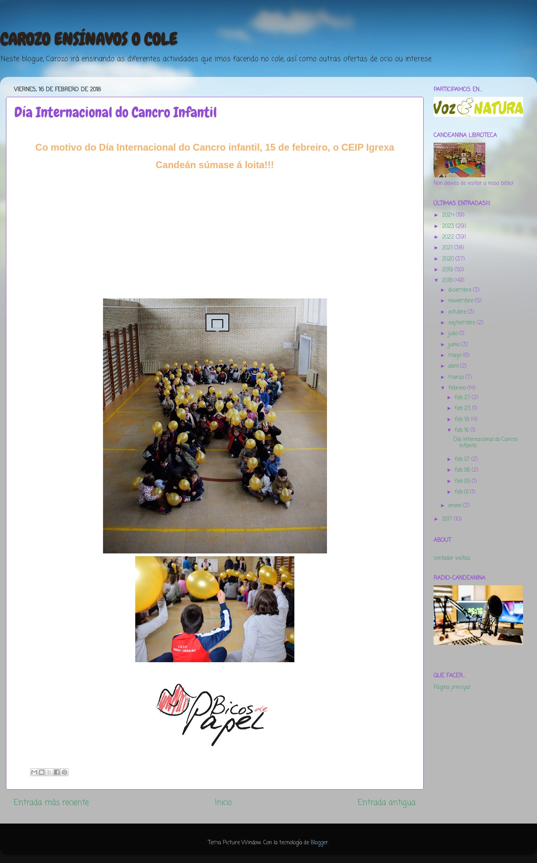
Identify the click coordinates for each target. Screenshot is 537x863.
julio (453, 334)
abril (454, 366)
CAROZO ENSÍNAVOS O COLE (88, 39)
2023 (449, 226)
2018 (448, 281)
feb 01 (462, 492)
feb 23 (463, 408)
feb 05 (463, 481)
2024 (449, 215)
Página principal (452, 687)
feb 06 (463, 470)
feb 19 (463, 420)
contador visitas (452, 558)
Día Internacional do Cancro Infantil (485, 442)
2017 (448, 519)
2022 (449, 237)
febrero (457, 388)
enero (455, 506)
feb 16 (463, 430)
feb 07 (463, 459)
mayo (455, 355)
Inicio (223, 802)
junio (454, 345)
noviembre (461, 301)
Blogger (319, 843)
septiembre (462, 323)
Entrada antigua (387, 802)
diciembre (460, 290)
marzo (456, 377)
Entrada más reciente (51, 802)
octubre (458, 312)
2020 (448, 259)
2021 (448, 248)
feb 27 (463, 398)
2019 (448, 270)
